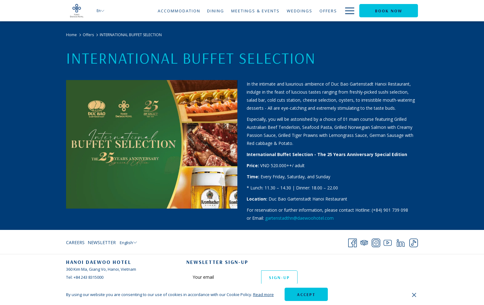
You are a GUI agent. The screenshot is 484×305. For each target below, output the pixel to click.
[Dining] (216, 10)
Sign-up (279, 277)
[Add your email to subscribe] (223, 277)
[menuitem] (76, 242)
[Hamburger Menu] (347, 10)
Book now (388, 11)
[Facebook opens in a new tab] (352, 242)
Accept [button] (306, 294)
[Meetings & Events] (255, 10)
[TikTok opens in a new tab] (413, 242)
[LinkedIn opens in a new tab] (400, 242)
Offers (88, 34)
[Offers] (328, 10)
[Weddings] (299, 10)
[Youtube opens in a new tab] (387, 242)
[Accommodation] (179, 10)
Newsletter (102, 242)
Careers (75, 242)
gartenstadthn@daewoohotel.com (299, 218)
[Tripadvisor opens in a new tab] (364, 242)
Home (71, 34)
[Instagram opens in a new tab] (376, 242)
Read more (263, 294)
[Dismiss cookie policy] (414, 294)
